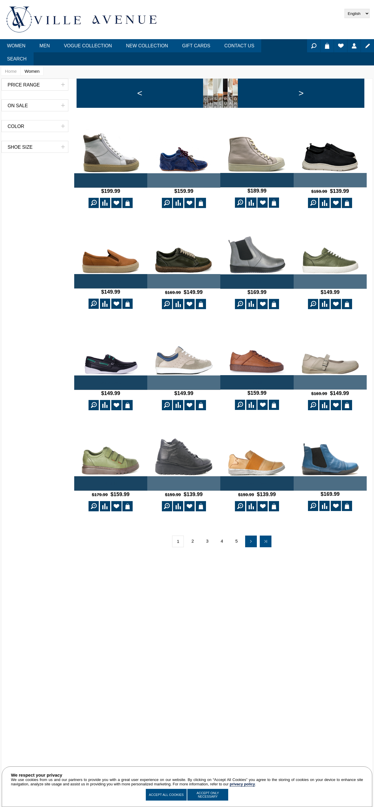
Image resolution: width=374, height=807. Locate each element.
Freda (330, 210)
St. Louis (330, 410)
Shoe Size (20, 147)
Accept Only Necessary (208, 794)
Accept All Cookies (166, 794)
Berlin (110, 510)
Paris (257, 410)
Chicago (111, 210)
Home (11, 71)
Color (16, 126)
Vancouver (111, 310)
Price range (24, 84)
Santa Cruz (111, 410)
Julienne (183, 510)
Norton (183, 310)
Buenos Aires (330, 510)
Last (265, 567)
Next (251, 567)
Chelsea (257, 310)
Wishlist (340, 45)
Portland (183, 410)
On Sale (18, 105)
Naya (183, 210)
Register (367, 45)
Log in (354, 45)
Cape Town (256, 510)
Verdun (330, 310)
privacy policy (242, 784)
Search (313, 45)
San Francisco (257, 210)
